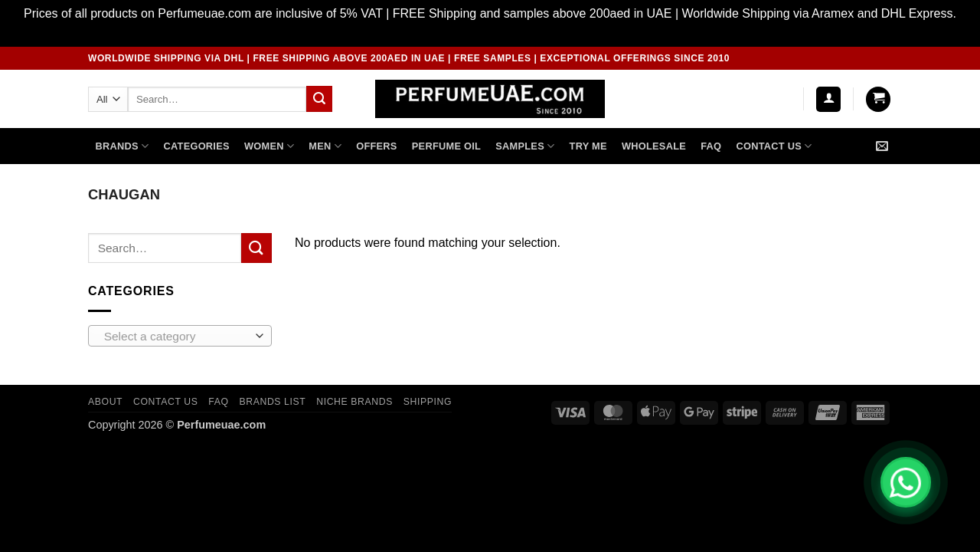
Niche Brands (354, 401)
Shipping (427, 401)
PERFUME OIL (446, 146)
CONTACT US (165, 401)
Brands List (272, 401)
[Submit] (319, 99)
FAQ (711, 146)
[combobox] (180, 336)
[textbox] (176, 336)
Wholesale (654, 146)
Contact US (774, 146)
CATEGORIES (197, 146)
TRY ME (588, 146)
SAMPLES (524, 146)
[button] (828, 99)
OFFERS (376, 146)
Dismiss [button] (490, 33)
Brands (122, 146)
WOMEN (269, 146)
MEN (325, 146)
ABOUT (105, 401)
